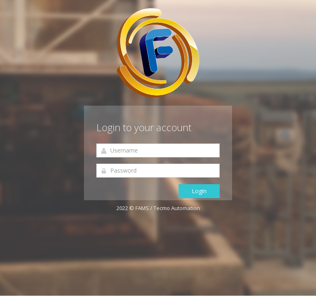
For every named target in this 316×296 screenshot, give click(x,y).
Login (199, 191)
